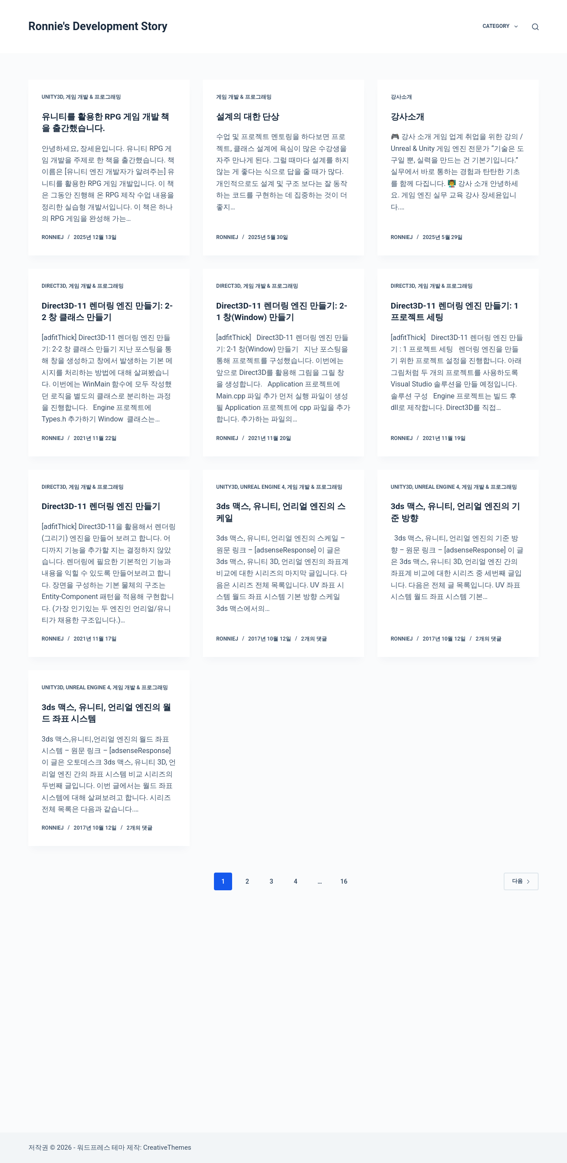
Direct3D (54, 285)
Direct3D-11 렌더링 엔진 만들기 (104, 505)
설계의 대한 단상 (249, 116)
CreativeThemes (167, 1147)
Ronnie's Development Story (97, 26)
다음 (521, 880)
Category (501, 26)
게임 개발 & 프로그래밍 (93, 97)
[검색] (535, 26)
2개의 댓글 (314, 638)
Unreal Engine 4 (262, 486)
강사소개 (401, 97)
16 (343, 880)
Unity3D (52, 97)
